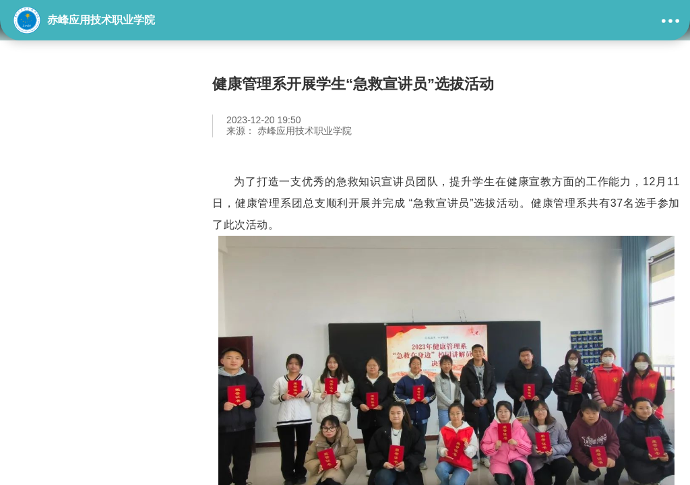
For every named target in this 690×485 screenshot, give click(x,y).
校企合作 (50, 266)
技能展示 (50, 198)
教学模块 (50, 163)
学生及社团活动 (71, 232)
